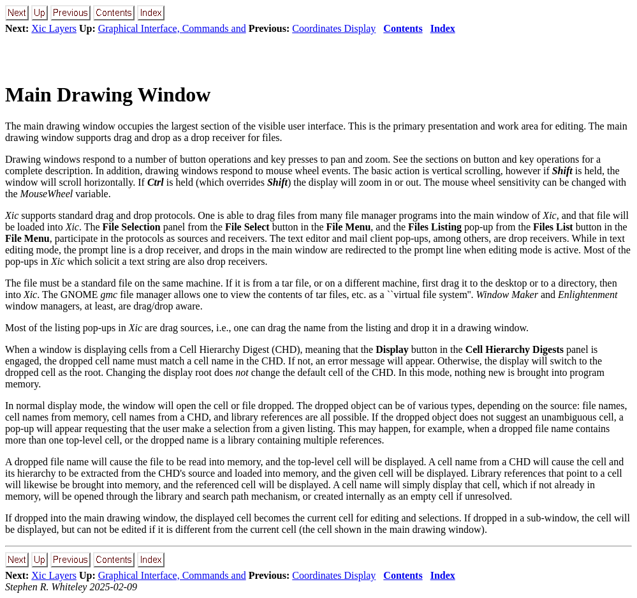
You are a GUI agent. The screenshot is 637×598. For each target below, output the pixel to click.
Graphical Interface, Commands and (172, 28)
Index (442, 28)
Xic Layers (54, 28)
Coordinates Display (334, 28)
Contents (402, 28)
